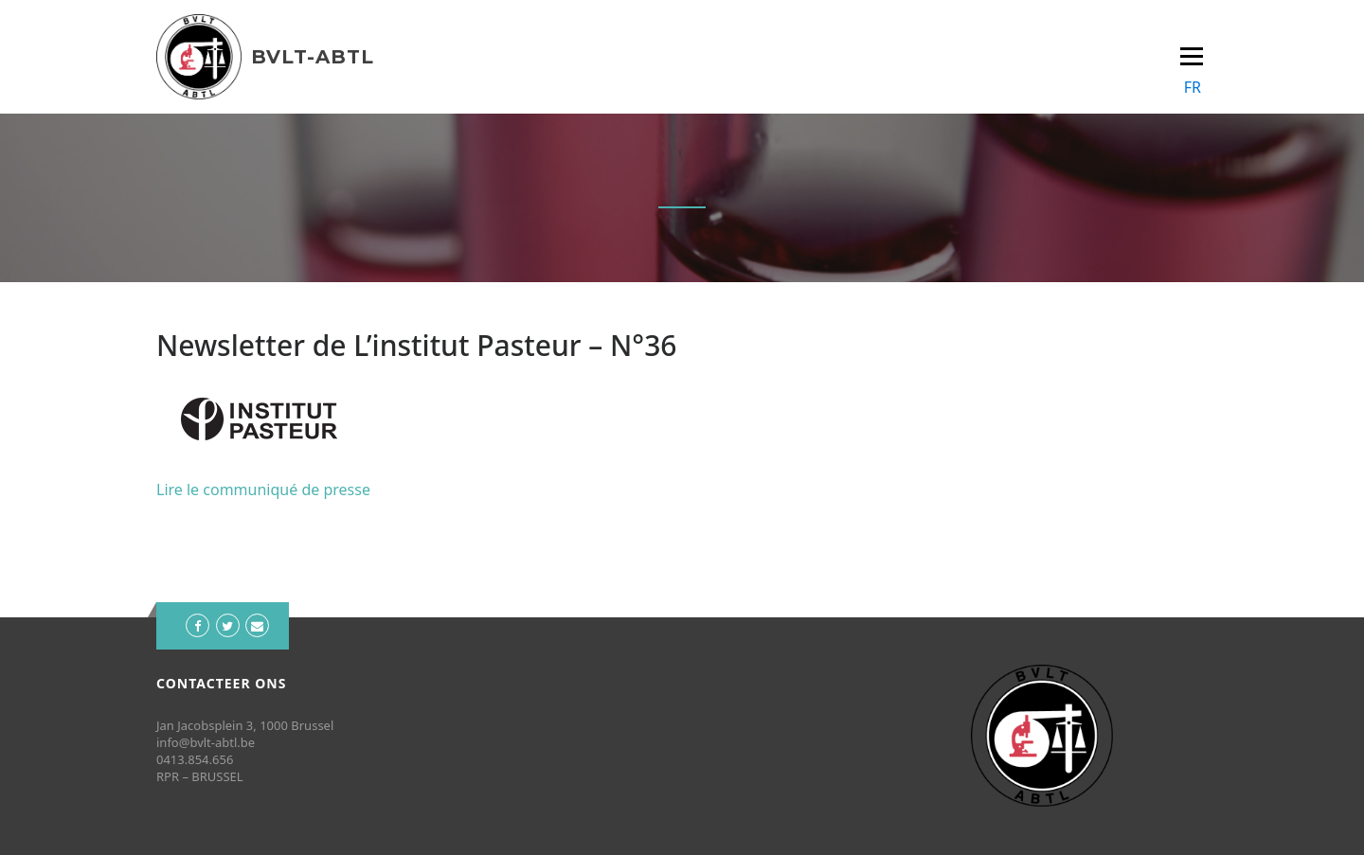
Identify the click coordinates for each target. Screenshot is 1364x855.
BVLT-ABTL (312, 56)
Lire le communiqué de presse (263, 489)
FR (1192, 87)
